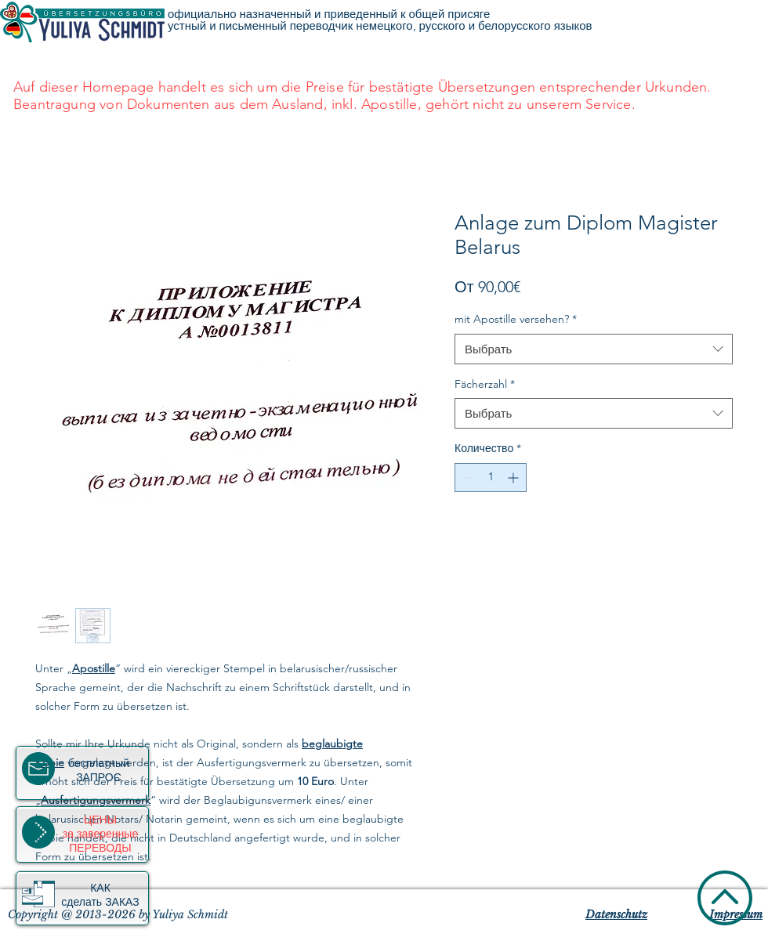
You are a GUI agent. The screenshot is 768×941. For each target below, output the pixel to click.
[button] (38, 894)
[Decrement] (466, 477)
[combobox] (594, 349)
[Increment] (514, 477)
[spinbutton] (490, 477)
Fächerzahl (485, 384)
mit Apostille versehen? (516, 319)
